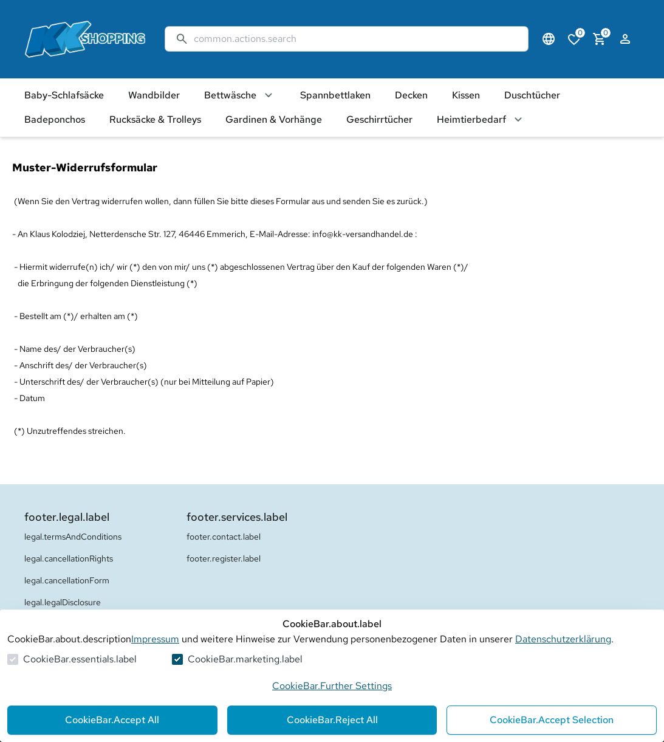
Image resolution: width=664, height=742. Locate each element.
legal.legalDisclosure (62, 602)
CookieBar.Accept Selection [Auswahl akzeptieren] (552, 719)
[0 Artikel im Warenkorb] (599, 39)
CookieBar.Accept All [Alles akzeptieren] (112, 719)
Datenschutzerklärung (563, 639)
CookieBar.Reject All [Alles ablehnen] (332, 719)
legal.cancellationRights (68, 558)
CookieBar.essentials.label (80, 659)
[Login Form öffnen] (625, 39)
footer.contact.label (224, 536)
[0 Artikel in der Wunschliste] (574, 39)
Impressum (155, 639)
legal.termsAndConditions (73, 536)
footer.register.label (224, 558)
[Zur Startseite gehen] (82, 39)
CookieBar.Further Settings (332, 685)
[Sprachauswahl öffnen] (548, 39)
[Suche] (356, 39)
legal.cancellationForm (66, 580)
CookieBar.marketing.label (245, 659)
